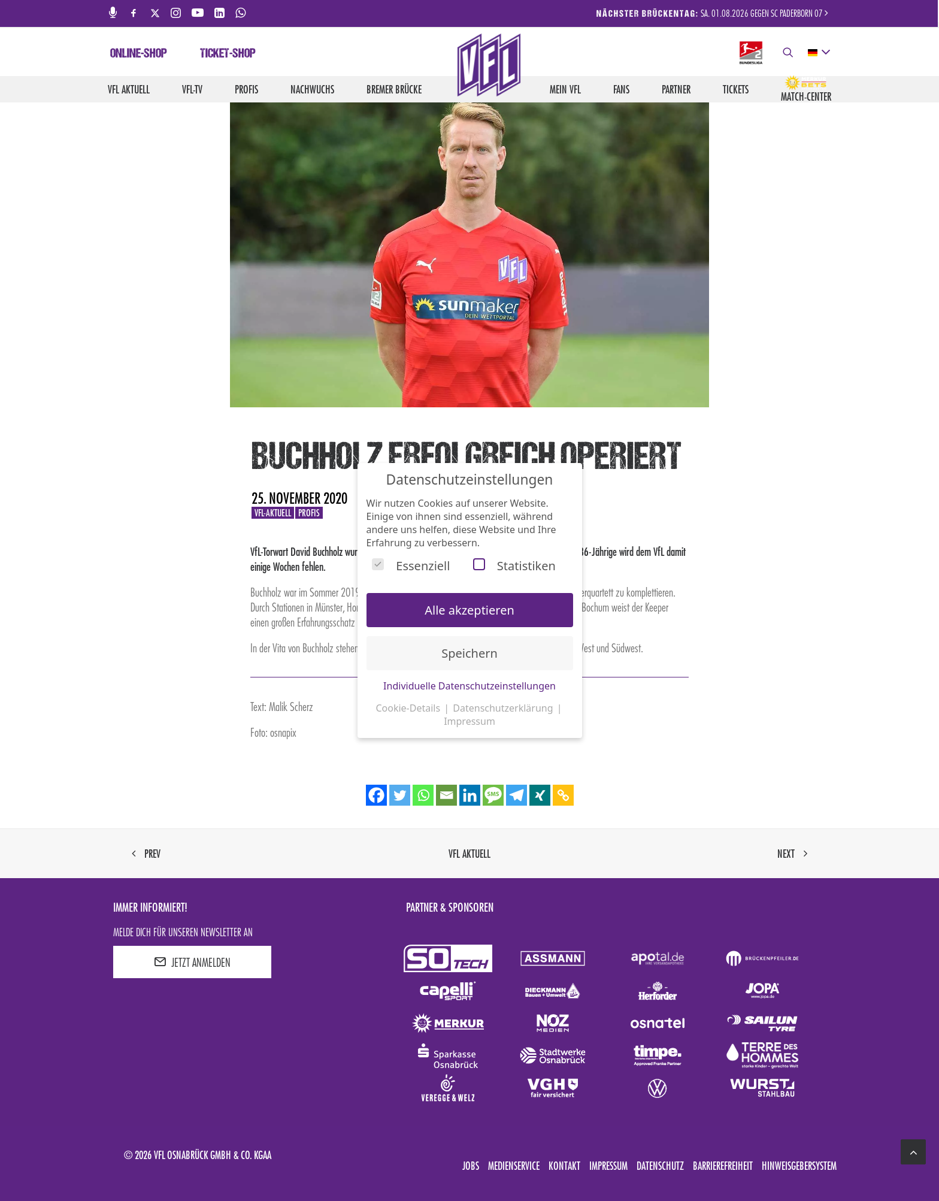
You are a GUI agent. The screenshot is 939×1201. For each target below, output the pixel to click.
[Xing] (539, 795)
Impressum (608, 1165)
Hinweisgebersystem (799, 1165)
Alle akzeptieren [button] (469, 610)
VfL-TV (192, 89)
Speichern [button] (469, 653)
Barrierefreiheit (723, 1165)
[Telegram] (516, 795)
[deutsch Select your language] (818, 53)
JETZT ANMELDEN (192, 962)
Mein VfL (565, 89)
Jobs (470, 1165)
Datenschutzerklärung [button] (504, 708)
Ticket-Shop (228, 54)
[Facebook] (376, 795)
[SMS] (493, 795)
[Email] (446, 795)
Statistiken (514, 565)
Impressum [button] (469, 721)
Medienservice (514, 1165)
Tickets (736, 89)
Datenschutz (660, 1165)
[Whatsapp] (423, 795)
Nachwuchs (312, 89)
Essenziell (411, 565)
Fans (621, 89)
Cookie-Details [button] (409, 708)
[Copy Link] (563, 795)
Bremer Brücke (394, 89)
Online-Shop (138, 54)
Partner (676, 89)
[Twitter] (399, 795)
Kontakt (564, 1165)
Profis (246, 89)
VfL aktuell (129, 89)
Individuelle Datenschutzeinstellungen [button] (469, 685)
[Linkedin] (469, 795)
